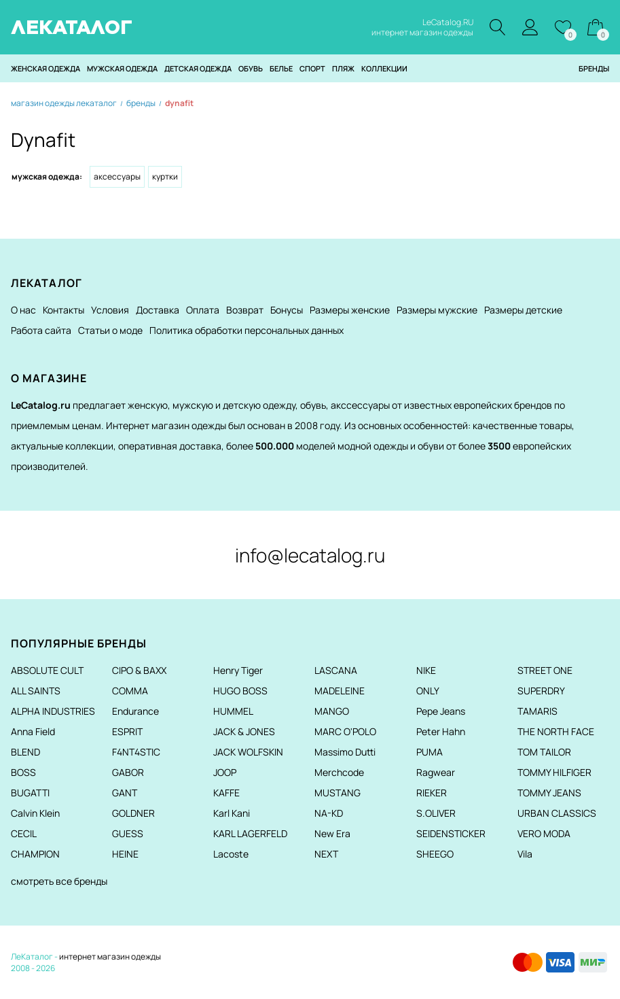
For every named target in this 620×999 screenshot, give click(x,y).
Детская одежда (198, 68)
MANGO (331, 711)
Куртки (165, 176)
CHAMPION (35, 853)
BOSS (23, 772)
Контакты (63, 309)
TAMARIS (537, 711)
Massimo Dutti (345, 751)
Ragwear (435, 772)
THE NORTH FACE (555, 731)
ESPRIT (127, 731)
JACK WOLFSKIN (248, 751)
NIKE (426, 670)
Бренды (594, 68)
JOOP (224, 772)
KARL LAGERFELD (250, 833)
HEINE (125, 853)
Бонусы (286, 309)
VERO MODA (543, 833)
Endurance (135, 711)
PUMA (429, 751)
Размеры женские (350, 309)
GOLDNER (133, 813)
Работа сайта (41, 330)
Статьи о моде (110, 330)
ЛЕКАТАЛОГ (71, 27)
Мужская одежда (122, 68)
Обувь (250, 68)
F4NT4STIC (136, 751)
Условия (110, 309)
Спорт (312, 68)
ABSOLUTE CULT (47, 670)
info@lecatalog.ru (310, 555)
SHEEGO (435, 853)
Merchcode (339, 772)
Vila (524, 853)
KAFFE (226, 792)
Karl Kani (231, 813)
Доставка (157, 309)
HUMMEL (233, 711)
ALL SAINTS (35, 690)
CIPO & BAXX (139, 670)
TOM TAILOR (544, 751)
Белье (281, 68)
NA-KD (328, 813)
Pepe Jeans (440, 711)
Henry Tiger (238, 670)
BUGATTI (30, 792)
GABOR (128, 772)
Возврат (244, 309)
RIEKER (431, 792)
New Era (332, 833)
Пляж (343, 68)
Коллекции (384, 68)
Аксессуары (117, 176)
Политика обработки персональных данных (246, 330)
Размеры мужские (437, 309)
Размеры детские (523, 309)
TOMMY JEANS (549, 792)
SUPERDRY (541, 690)
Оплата (202, 309)
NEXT (326, 853)
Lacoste (231, 853)
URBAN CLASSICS (556, 813)
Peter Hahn (440, 731)
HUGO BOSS (240, 690)
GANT (124, 792)
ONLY (427, 690)
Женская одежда (45, 68)
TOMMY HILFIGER (554, 772)
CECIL (24, 833)
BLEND (25, 751)
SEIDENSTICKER (451, 833)
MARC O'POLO (345, 731)
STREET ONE (544, 670)
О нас (23, 309)
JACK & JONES (244, 731)
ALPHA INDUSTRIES (53, 711)
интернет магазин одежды (110, 956)
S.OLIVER (436, 813)
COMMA (130, 690)
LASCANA (335, 670)
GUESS (127, 833)
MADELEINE (339, 690)
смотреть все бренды (59, 881)
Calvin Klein (35, 813)
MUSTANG (337, 792)
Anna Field (33, 731)
